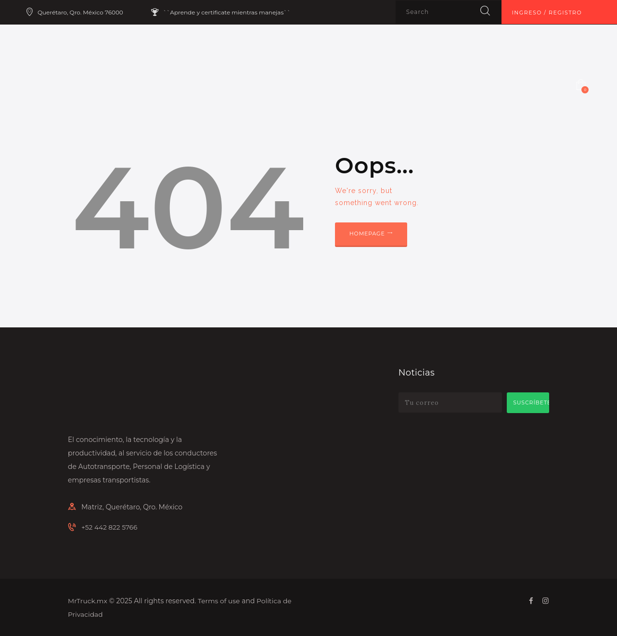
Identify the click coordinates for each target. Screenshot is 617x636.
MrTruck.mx (88, 600)
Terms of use (219, 600)
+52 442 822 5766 (110, 527)
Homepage (369, 234)
